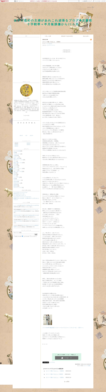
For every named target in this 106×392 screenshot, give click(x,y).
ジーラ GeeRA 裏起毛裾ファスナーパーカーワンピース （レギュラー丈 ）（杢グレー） (63, 327)
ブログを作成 (97, 1)
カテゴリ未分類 (17, 151)
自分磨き (16, 184)
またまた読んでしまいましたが (20, 192)
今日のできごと (17, 183)
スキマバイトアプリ (18, 187)
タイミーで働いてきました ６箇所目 (55, 371)
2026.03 (16, 146)
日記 (18, 9)
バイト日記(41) (49, 43)
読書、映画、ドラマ (18, 162)
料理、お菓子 (16, 158)
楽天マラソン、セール (18, 159)
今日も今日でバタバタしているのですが (22, 196)
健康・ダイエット (20, 1)
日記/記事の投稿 (26, 190)
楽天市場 (103, 1)
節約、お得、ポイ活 (18, 171)
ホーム (14, 9)
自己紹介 (16, 181)
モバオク (16, 170)
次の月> (31, 135)
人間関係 (16, 155)
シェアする (52, 362)
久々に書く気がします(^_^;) (20, 195)
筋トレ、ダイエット (18, 168)
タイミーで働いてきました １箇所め (51, 41)
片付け (15, 174)
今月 (26, 135)
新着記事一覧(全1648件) (67, 36)
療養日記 (16, 186)
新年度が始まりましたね (19, 193)
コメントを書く (87, 365)
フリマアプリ (16, 177)
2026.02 (28, 143)
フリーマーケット (17, 180)
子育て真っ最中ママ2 (18, 215)
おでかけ (16, 165)
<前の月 (21, 135)
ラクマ (15, 161)
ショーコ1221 (17, 205)
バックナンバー (26, 141)
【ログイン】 (90, 9)
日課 (15, 152)
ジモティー (16, 156)
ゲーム (15, 175)
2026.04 (16, 144)
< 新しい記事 (48, 36)
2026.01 (28, 144)
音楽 (15, 178)
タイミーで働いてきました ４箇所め (55, 377)
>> (87, 1)
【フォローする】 (82, 9)
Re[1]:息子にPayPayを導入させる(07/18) (30, 205)
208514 (89, 7)
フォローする (26, 115)
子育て (15, 164)
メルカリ (16, 167)
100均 (15, 172)
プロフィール (23, 9)
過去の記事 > (86, 36)
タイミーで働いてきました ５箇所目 (54, 374)
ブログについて (17, 154)
